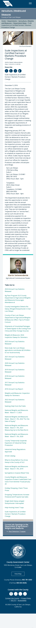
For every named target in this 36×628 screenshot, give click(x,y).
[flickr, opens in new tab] (20, 594)
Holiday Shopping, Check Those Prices (16, 489)
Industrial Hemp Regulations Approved (15, 450)
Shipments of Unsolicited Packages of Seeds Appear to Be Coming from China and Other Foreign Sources (18, 328)
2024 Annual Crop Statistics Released (14, 290)
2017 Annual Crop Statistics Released (14, 383)
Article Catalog (10, 456)
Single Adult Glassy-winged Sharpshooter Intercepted (14, 502)
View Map (19, 574)
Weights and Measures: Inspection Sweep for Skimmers (17, 394)
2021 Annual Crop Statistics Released (14, 358)
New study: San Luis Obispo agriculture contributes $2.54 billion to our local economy (17, 350)
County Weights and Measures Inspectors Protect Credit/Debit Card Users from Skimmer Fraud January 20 (18, 480)
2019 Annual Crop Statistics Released (14, 371)
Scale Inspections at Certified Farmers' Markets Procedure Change (16, 25)
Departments (12, 21)
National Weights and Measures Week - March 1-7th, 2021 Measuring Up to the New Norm (16, 427)
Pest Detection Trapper (17, 531)
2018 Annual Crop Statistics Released (14, 377)
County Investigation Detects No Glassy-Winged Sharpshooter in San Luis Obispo (18, 309)
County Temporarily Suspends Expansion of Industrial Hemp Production (16, 443)
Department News (19, 23)
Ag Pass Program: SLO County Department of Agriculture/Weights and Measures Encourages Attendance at (18, 298)
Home (3, 21)
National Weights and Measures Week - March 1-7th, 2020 (16, 435)
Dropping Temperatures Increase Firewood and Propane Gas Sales (17, 496)
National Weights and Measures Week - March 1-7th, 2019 (16, 467)
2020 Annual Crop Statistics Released (14, 364)
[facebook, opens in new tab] (11, 594)
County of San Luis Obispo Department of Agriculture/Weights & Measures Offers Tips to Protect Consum (18, 318)
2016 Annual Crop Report (14, 389)
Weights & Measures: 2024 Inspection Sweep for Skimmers (16, 336)
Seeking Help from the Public (15, 406)
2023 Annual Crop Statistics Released (14, 342)
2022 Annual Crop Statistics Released (14, 401)
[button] (30, 3)
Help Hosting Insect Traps (14, 507)
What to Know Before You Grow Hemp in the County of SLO (16, 461)
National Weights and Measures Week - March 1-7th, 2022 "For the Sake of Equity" (17, 419)
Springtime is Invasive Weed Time (17, 473)
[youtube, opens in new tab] (15, 594)
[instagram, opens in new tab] (24, 594)
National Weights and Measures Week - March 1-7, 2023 (16, 411)
